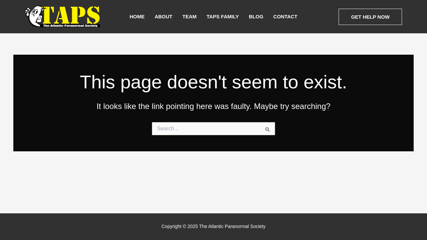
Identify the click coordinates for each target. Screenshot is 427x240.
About (163, 16)
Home (136, 16)
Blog (256, 16)
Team (189, 16)
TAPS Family (222, 16)
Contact (285, 16)
